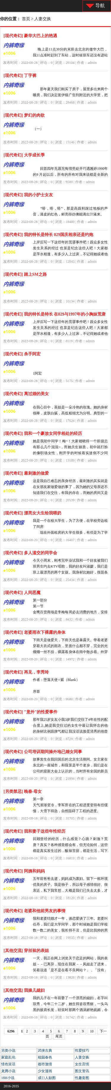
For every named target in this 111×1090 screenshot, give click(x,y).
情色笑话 (8, 1064)
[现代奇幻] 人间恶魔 (22, 592)
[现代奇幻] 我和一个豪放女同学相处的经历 (43, 433)
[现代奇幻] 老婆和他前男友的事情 (34, 911)
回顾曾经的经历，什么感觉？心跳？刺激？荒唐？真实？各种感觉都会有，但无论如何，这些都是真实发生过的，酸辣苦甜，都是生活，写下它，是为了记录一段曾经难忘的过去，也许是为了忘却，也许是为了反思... (70, 851)
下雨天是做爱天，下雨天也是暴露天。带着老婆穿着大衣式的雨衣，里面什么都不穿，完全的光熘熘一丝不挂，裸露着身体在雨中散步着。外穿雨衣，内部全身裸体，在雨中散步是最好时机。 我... (70, 652)
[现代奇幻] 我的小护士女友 (28, 195)
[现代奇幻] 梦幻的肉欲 (24, 115)
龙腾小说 (8, 1071)
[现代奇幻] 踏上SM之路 (25, 274)
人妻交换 (42, 19)
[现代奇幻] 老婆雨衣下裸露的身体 (34, 632)
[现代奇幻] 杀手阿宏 (22, 354)
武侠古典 (45, 1050)
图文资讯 (82, 1071)
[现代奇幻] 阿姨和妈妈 (24, 871)
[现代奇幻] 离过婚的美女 (26, 394)
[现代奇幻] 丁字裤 (20, 75)
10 (92, 1031)
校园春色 (45, 1057)
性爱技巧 (82, 1050)
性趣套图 (82, 1078)
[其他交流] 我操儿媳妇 (24, 990)
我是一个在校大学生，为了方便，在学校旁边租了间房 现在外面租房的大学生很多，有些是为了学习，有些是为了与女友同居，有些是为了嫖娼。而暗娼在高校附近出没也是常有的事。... (70, 532)
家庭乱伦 (8, 1057)
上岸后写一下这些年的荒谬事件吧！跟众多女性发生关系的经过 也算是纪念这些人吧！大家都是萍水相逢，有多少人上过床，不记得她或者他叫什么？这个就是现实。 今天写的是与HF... (70, 254)
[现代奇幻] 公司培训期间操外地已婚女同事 (43, 752)
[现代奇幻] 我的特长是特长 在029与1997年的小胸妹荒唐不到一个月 (55, 315)
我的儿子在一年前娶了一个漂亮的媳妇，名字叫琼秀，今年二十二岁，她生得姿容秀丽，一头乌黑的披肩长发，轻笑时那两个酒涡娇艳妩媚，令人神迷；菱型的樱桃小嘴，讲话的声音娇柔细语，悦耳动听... (70, 1010)
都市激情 (45, 1064)
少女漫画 (45, 1071)
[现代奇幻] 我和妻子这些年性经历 (34, 831)
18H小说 (8, 1078)
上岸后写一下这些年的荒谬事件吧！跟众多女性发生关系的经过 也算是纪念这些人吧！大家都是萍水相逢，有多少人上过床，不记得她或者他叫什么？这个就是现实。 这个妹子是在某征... (70, 334)
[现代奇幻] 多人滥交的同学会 (30, 553)
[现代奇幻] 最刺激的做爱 (26, 473)
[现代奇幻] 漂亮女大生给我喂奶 (32, 513)
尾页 (58, 1036)
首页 (26, 19)
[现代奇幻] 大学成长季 (24, 155)
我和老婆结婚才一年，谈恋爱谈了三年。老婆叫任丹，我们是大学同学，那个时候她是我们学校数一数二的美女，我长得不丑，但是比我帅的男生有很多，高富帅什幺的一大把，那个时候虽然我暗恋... (70, 930)
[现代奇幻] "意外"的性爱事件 (30, 712)
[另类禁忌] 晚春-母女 (23, 791)
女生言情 (82, 1064)
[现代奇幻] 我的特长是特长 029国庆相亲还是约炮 (48, 234)
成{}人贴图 (47, 1078)
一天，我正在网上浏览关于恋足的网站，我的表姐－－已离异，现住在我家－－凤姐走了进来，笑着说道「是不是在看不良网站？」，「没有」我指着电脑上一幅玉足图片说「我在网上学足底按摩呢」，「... (70, 970)
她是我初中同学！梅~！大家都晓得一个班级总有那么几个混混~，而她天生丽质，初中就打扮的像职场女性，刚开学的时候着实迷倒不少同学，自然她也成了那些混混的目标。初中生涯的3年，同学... (70, 453)
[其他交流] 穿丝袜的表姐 (26, 950)
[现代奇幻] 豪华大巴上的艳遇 (30, 36)
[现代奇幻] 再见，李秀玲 (26, 672)
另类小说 (8, 1050)
